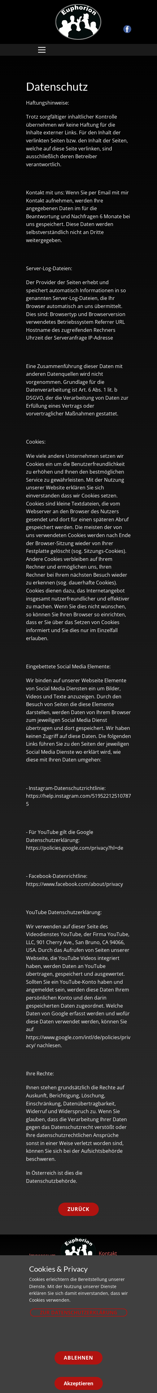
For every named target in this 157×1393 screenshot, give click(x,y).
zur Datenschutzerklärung (78, 1312)
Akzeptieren (79, 1383)
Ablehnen (78, 1357)
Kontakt (108, 1253)
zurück (78, 1209)
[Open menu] (42, 50)
